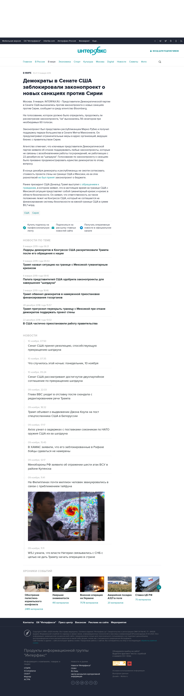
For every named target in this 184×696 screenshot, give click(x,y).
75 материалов (143, 599)
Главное (27, 61)
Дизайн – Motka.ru (120, 676)
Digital (110, 61)
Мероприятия (118, 622)
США (26, 213)
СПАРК (27, 668)
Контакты (28, 622)
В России (40, 61)
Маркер (27, 676)
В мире (52, 61)
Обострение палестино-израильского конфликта (33, 600)
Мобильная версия (11, 41)
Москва (100, 61)
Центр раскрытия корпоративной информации (85, 675)
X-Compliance (30, 671)
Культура (88, 61)
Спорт (77, 61)
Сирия (35, 213)
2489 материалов (34, 609)
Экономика (65, 61)
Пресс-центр (66, 622)
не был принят (46, 177)
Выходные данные (120, 673)
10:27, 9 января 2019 (42, 73)
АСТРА (27, 679)
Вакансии (80, 622)
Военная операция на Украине (91, 597)
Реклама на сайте (98, 622)
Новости (121, 61)
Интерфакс (92, 50)
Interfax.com (49, 41)
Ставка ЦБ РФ (143, 595)
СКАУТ (27, 674)
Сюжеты (133, 61)
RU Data (74, 671)
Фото (144, 61)
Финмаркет (84, 41)
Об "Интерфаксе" (32, 41)
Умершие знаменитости (60, 597)
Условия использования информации (129, 671)
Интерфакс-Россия (67, 41)
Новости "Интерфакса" (81, 665)
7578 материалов (89, 602)
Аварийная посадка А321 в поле (120, 597)
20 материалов (115, 602)
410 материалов (60, 602)
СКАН (73, 668)
